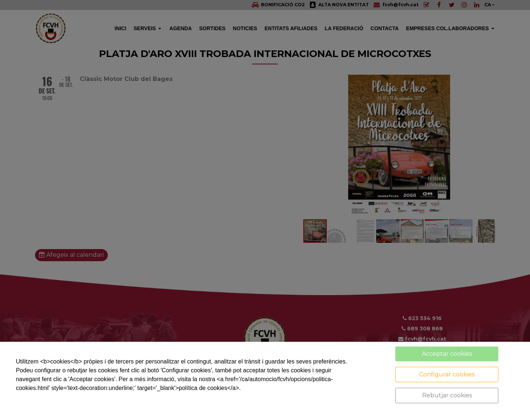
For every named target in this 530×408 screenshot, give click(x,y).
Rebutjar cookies (447, 395)
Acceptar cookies (447, 353)
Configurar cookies (446, 374)
